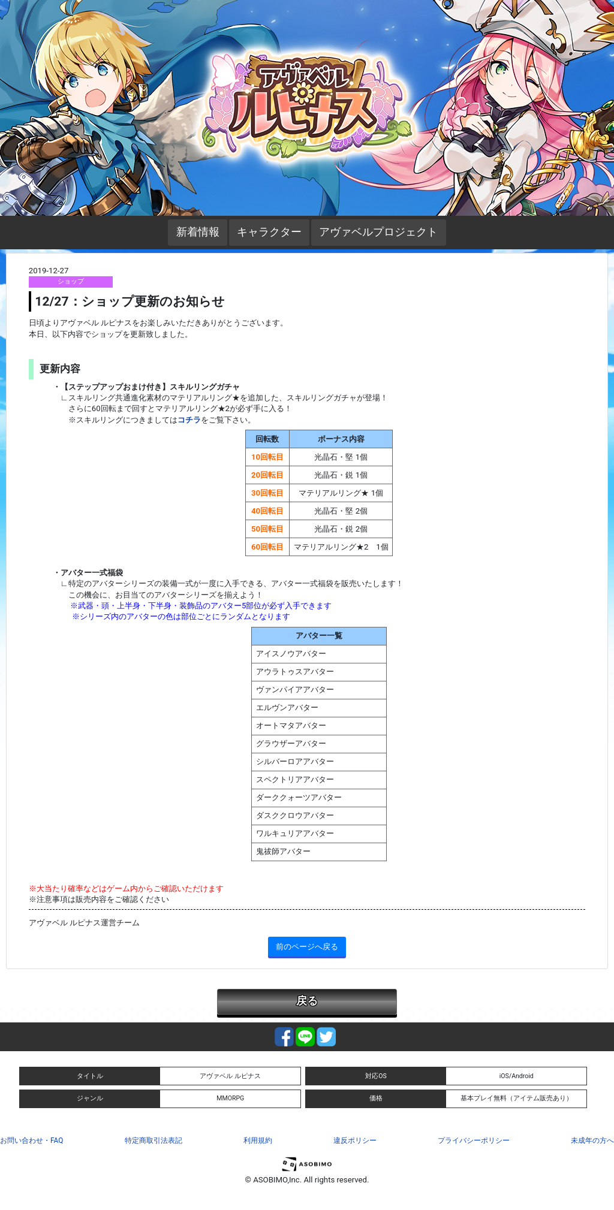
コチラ (189, 419)
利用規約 (257, 1140)
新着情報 (197, 232)
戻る (307, 1000)
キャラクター (269, 232)
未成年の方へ (592, 1140)
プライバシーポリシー (474, 1140)
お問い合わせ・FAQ (31, 1140)
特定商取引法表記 (153, 1140)
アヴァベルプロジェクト (378, 232)
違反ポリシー (355, 1140)
